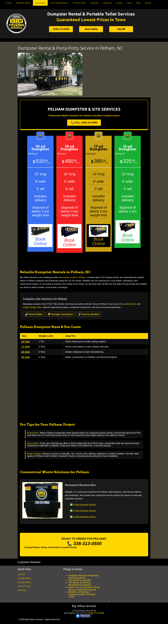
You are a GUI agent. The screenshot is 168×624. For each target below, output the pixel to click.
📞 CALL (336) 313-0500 (84, 122)
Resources (107, 3)
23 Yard (25, 351)
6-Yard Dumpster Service (84, 511)
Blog (138, 3)
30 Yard (25, 357)
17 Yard (25, 346)
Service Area (40, 3)
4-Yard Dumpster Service (84, 504)
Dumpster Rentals (23, 3)
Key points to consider (79, 580)
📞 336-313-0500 (84, 543)
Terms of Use (24, 586)
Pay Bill (121, 29)
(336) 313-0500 (61, 29)
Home (7, 3)
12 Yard (25, 341)
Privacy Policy (24, 582)
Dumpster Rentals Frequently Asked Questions (83, 576)
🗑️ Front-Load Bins (89, 314)
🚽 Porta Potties (34, 314)
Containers (94, 3)
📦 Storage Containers (60, 314)
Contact (119, 3)
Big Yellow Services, (34, 619)
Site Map (22, 590)
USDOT (21, 574)
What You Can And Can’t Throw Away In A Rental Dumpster (84, 588)
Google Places (24, 578)
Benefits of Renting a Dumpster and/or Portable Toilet (81, 594)
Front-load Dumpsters (59, 3)
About (129, 3)
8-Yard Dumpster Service (84, 517)
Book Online (91, 29)
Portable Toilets (79, 3)
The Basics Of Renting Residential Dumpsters (79, 583)
